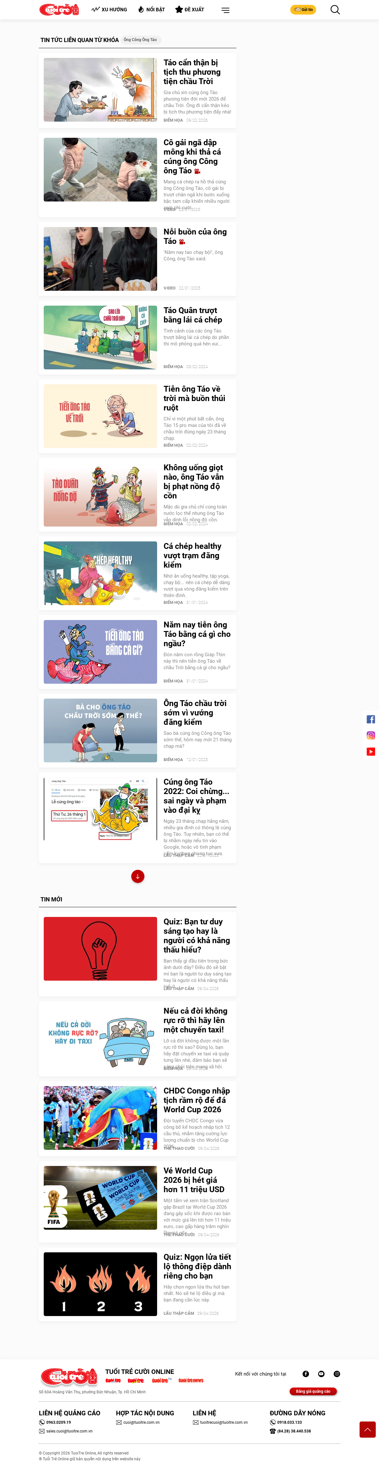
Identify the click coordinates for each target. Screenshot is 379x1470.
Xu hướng (109, 9)
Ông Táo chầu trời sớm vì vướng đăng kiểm (195, 713)
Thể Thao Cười (179, 1148)
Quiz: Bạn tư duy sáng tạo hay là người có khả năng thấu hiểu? (197, 935)
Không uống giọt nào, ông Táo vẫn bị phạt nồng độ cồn (194, 481)
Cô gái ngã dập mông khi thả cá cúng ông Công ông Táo (192, 156)
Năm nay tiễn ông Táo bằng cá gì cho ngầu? (197, 634)
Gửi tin (303, 9)
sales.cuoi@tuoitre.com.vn (66, 1431)
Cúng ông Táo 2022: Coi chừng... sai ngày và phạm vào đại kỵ (196, 796)
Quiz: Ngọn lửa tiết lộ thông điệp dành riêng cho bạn (197, 1266)
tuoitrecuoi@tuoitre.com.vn (220, 1422)
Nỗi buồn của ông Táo (195, 236)
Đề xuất (189, 9)
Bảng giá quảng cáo (313, 1391)
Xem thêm (138, 877)
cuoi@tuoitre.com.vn (138, 1422)
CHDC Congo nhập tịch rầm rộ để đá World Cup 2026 (197, 1100)
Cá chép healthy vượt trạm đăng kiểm (193, 555)
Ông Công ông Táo (140, 40)
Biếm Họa (173, 120)
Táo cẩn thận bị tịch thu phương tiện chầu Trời (192, 72)
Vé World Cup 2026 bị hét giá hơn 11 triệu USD (194, 1180)
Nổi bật (151, 9)
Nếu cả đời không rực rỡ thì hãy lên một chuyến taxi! (195, 1020)
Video (170, 209)
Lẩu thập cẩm (179, 855)
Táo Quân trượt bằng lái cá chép (193, 315)
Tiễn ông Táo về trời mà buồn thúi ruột (194, 398)
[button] (224, 11)
